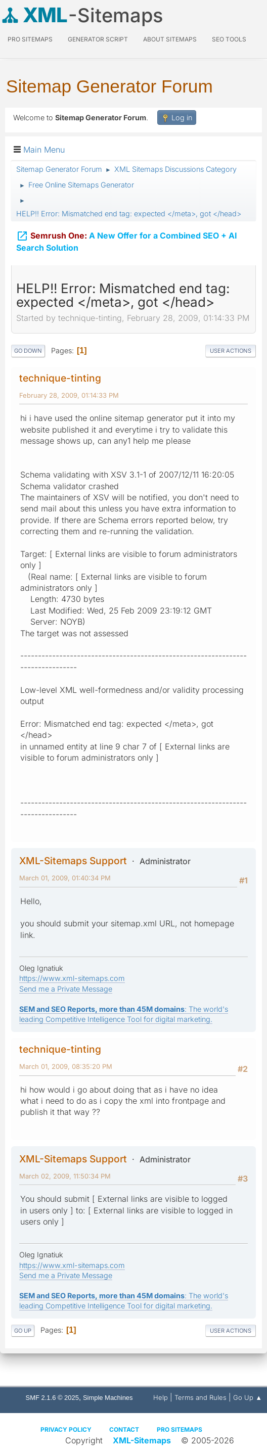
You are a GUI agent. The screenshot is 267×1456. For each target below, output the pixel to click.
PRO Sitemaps (30, 39)
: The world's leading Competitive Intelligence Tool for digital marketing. (123, 1300)
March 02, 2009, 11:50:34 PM (65, 1176)
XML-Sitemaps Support (73, 861)
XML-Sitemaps (142, 1440)
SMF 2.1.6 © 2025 (52, 1397)
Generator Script (98, 39)
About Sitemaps (170, 39)
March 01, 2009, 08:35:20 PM (65, 1066)
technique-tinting (60, 378)
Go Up (22, 1330)
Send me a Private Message (65, 988)
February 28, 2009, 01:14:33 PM (69, 395)
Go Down (28, 350)
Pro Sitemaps (179, 1429)
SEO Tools (229, 39)
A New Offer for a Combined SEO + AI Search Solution (126, 240)
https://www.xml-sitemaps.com (72, 978)
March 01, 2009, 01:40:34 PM (65, 878)
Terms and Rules (200, 1397)
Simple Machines (108, 1397)
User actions (230, 350)
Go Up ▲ (247, 1397)
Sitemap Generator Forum (109, 86)
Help (160, 1397)
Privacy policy (66, 1429)
